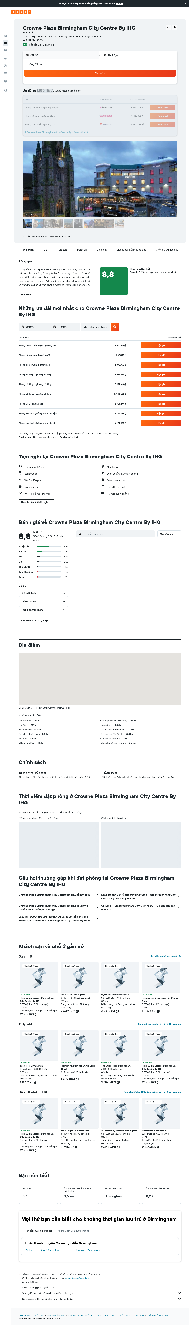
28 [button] (73, 115)
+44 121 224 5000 (33, 40)
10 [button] (43, 100)
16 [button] (89, 100)
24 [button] (43, 115)
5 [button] (58, 92)
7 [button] (73, 92)
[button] (185, 3)
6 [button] (66, 92)
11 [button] (51, 100)
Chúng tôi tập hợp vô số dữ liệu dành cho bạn (101, 1293)
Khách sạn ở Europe (56, 1315)
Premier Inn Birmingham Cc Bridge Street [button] (160, 999)
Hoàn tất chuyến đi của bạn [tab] (38, 1230)
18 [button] (51, 107)
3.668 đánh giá (46, 44)
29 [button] (81, 115)
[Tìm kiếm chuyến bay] (5, 22)
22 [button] (81, 107)
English (119, 3)
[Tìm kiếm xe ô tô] (5, 35)
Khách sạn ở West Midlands (132, 1315)
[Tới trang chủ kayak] (21, 12)
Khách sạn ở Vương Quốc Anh (81, 1315)
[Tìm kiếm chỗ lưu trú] (5, 28)
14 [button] (74, 100)
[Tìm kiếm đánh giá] (118, 534)
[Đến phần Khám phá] (5, 44)
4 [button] (51, 92)
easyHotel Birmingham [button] (31, 1065)
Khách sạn (39, 1315)
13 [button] (66, 100)
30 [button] (89, 115)
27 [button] (66, 115)
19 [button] (58, 107)
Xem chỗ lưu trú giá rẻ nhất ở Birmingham (159, 1024)
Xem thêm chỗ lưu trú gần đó (166, 956)
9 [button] (89, 92)
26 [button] (58, 115)
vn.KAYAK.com (25, 1315)
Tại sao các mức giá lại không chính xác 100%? (101, 1299)
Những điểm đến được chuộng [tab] (73, 1230)
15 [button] (81, 100)
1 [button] (81, 84)
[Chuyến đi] (5, 66)
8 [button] (81, 92)
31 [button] (43, 123)
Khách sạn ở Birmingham (88, 1250)
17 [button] (43, 107)
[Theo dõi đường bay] (5, 51)
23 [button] (89, 107)
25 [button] (50, 115)
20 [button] (66, 107)
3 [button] (43, 92)
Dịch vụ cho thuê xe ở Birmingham (42, 1250)
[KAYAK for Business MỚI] (5, 57)
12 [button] (58, 100)
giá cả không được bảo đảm (77, 1278)
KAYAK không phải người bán (101, 1287)
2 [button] (89, 84)
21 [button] (74, 107)
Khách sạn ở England (107, 1315)
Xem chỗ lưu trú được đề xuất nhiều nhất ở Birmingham (152, 1092)
